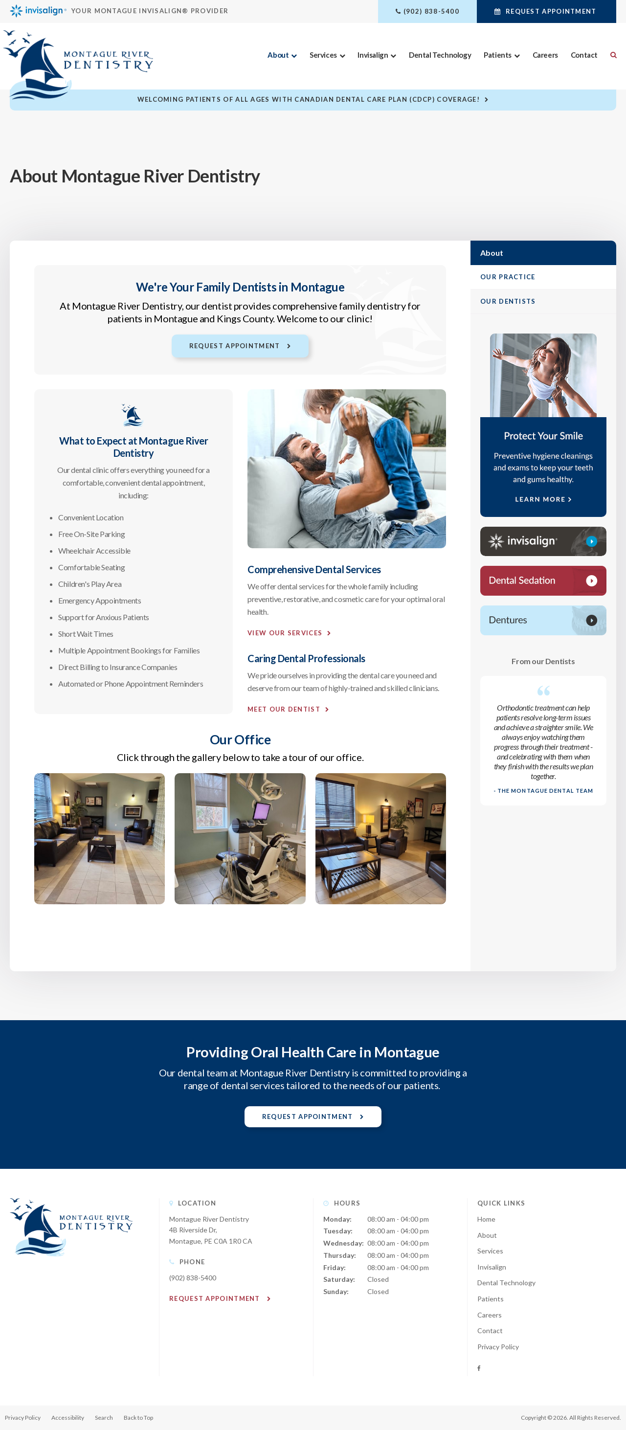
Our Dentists (508, 301)
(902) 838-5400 (431, 11)
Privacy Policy (498, 1346)
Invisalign (373, 54)
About (278, 54)
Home (486, 1219)
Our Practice (508, 277)
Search (610, 55)
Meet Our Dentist (283, 709)
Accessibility (67, 1417)
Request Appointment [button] (551, 11)
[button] (99, 901)
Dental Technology (439, 54)
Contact (583, 54)
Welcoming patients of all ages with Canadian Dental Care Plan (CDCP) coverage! (308, 99)
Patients (498, 54)
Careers (545, 54)
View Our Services (284, 633)
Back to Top (138, 1417)
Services (322, 54)
